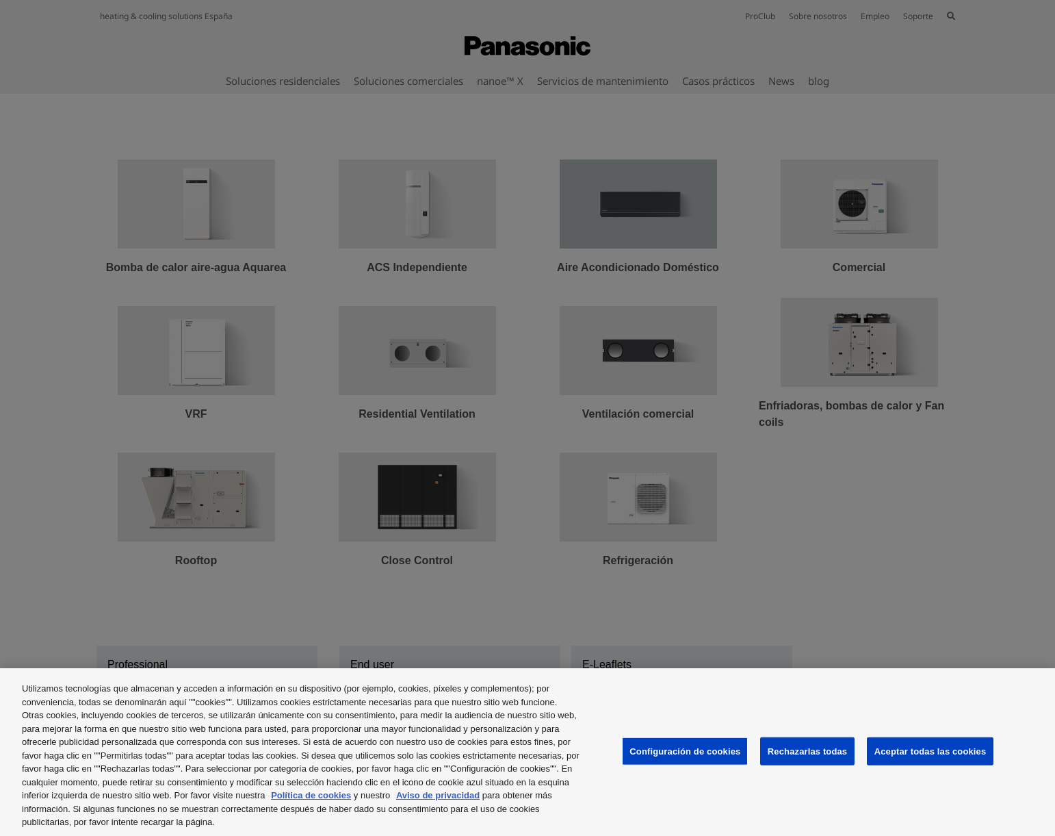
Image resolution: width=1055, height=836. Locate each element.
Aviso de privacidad (438, 795)
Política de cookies (311, 795)
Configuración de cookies (684, 751)
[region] (527, 752)
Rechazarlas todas (807, 751)
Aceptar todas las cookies (930, 751)
